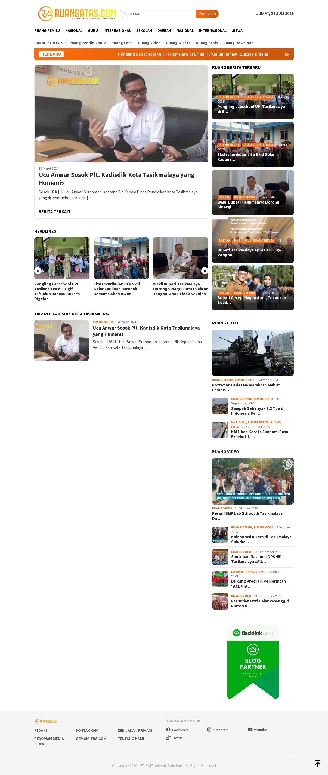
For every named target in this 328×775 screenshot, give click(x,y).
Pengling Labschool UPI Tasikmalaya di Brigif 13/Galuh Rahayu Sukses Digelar (57, 291)
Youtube (257, 730)
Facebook (177, 730)
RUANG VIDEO (225, 451)
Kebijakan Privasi (135, 730)
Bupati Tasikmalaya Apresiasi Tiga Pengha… (249, 252)
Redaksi (41, 730)
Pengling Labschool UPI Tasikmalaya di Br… (251, 109)
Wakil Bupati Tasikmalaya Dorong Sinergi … (248, 205)
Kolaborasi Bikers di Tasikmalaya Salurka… (261, 539)
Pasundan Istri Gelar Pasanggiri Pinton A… (260, 603)
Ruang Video (222, 508)
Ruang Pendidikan (258, 97)
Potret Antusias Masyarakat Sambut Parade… (246, 387)
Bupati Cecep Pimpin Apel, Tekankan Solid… (252, 300)
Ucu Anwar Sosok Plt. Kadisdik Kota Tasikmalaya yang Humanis (116, 179)
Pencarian (207, 13)
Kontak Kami (88, 730)
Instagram (218, 730)
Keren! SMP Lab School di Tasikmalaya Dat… (247, 516)
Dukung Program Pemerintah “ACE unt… (258, 584)
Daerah (224, 197)
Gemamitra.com (91, 739)
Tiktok (174, 738)
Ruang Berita (103, 322)
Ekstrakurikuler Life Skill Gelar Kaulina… (246, 157)
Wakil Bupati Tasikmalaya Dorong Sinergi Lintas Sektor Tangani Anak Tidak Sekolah (180, 289)
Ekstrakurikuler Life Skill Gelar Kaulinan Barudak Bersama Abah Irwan (117, 289)
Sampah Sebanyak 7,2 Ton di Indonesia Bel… (257, 411)
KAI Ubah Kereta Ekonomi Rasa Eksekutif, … (259, 434)
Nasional (241, 240)
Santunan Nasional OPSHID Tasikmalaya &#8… (256, 559)
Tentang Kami (131, 739)
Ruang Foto (244, 380)
